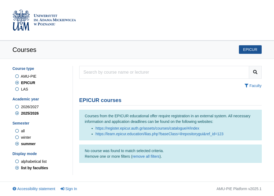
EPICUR (25, 83)
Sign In (69, 189)
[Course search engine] (164, 72)
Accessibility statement (34, 189)
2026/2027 (27, 107)
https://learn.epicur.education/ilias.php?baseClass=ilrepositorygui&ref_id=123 (160, 134)
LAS (21, 89)
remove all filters (146, 156)
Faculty (253, 86)
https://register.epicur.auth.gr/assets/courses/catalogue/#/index (148, 128)
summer (25, 144)
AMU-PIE (25, 76)
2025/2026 (27, 113)
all (20, 131)
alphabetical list (31, 161)
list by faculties (31, 168)
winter (23, 137)
